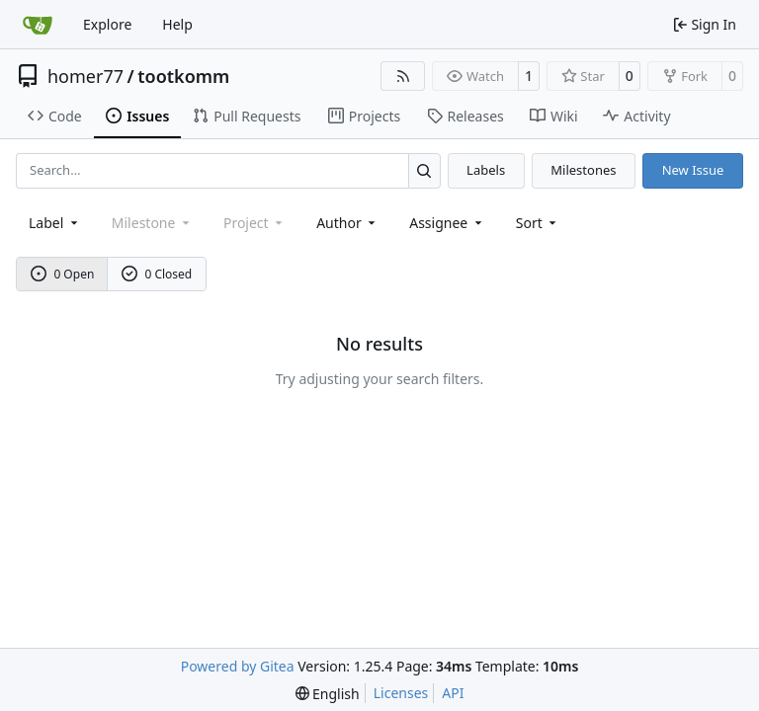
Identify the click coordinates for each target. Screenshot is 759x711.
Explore (107, 24)
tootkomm (183, 76)
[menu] (538, 222)
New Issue (693, 170)
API (453, 692)
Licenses (401, 692)
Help (177, 24)
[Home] (37, 24)
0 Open (63, 274)
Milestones (583, 170)
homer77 (85, 76)
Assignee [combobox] (447, 222)
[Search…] (424, 170)
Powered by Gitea (238, 666)
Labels (485, 170)
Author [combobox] (347, 222)
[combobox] (55, 222)
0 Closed (157, 274)
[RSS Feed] (403, 76)
